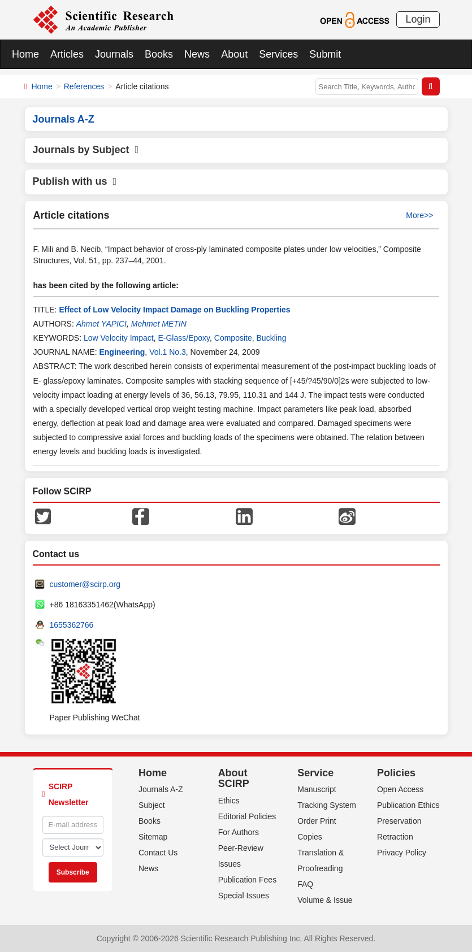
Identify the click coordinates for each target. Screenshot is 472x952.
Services (278, 54)
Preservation (399, 820)
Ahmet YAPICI (101, 323)
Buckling (272, 337)
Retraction (395, 836)
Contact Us (157, 852)
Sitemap (152, 836)
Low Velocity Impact (119, 337)
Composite (233, 337)
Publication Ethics (408, 805)
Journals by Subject (86, 149)
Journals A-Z (160, 789)
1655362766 (72, 624)
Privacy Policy (401, 852)
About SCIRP (233, 778)
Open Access (400, 789)
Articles (67, 54)
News (197, 54)
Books (159, 54)
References (84, 86)
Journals (114, 54)
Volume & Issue (324, 900)
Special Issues (243, 895)
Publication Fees (247, 879)
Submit (325, 54)
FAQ (305, 884)
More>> (419, 215)
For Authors (238, 832)
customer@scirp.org (85, 584)
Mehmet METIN (159, 323)
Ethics (229, 800)
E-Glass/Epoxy (184, 337)
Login (417, 19)
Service (315, 773)
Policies (396, 773)
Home (25, 54)
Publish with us (75, 181)
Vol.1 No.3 (167, 352)
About (234, 54)
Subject (151, 805)
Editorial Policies (247, 816)
